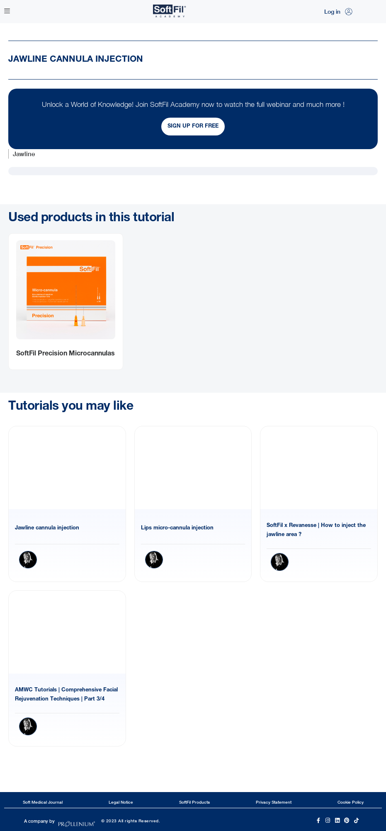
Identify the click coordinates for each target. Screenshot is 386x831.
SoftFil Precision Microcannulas (65, 354)
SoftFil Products (194, 802)
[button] (7, 11)
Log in (332, 11)
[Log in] (348, 11)
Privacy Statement (273, 802)
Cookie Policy (350, 802)
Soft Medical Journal (43, 802)
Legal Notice (121, 802)
